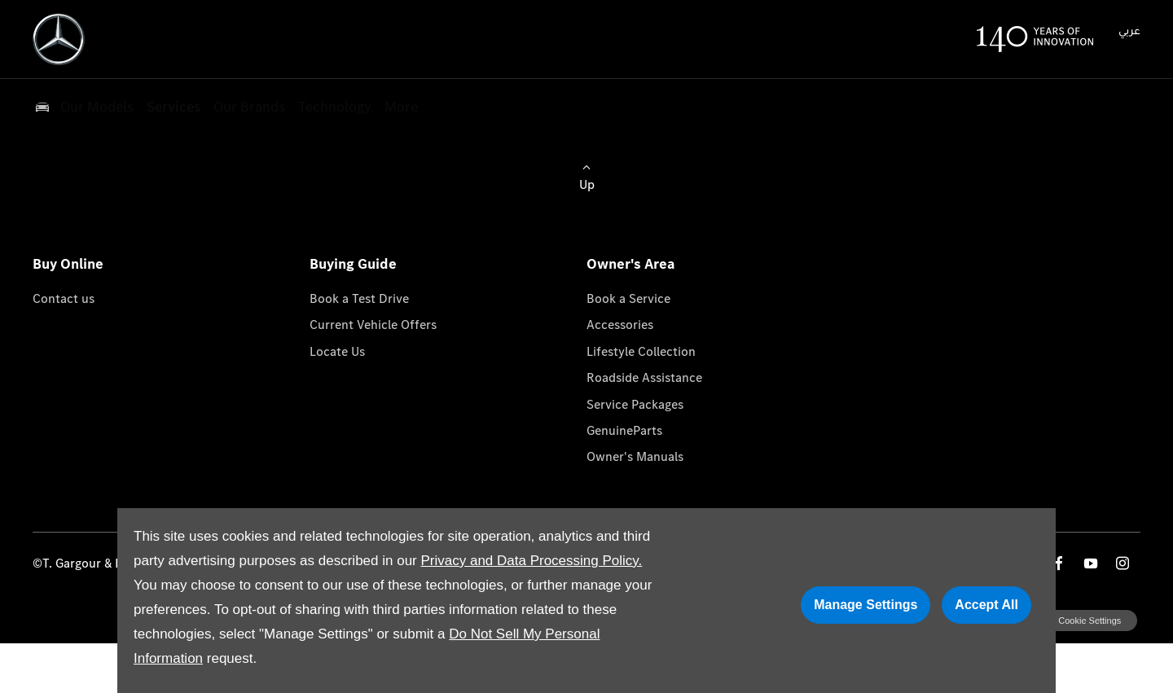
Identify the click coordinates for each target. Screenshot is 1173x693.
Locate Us (337, 351)
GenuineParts (624, 430)
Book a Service (628, 298)
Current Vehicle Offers (373, 324)
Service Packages (634, 404)
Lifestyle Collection (641, 351)
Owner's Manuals (634, 456)
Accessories (619, 324)
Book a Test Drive (359, 298)
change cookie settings (1072, 620)
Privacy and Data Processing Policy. (531, 560)
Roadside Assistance (644, 377)
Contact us (63, 298)
